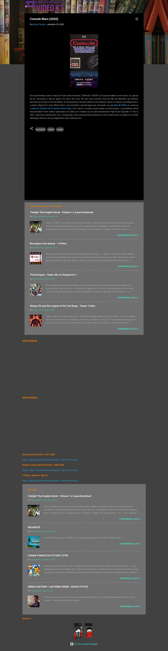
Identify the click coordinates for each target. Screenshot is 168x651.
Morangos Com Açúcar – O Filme (48, 243)
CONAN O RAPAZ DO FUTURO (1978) (48, 555)
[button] (136, 19)
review (60, 129)
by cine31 (40, 129)
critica (51, 129)
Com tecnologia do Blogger (84, 644)
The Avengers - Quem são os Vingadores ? (53, 274)
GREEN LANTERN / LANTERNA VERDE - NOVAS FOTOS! (58, 586)
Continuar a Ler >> (127, 235)
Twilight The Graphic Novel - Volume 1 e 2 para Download (61, 212)
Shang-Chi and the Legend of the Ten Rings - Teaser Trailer (62, 305)
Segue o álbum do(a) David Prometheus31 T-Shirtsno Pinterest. (50, 460)
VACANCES (34, 527)
